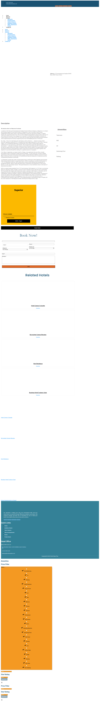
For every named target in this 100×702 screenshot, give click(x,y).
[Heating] (26, 656)
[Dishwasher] (26, 612)
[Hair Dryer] (26, 634)
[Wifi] (26, 595)
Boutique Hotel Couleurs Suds (38, 392)
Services (8, 18)
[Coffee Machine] (26, 582)
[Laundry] (26, 639)
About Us (7, 30)
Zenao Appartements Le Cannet (8, 500)
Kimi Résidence (38, 363)
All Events (10, 19)
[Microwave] (26, 617)
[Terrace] (26, 604)
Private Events (11, 20)
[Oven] (26, 621)
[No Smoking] (26, 665)
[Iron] (26, 643)
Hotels (9, 40)
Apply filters (4, 679)
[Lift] (26, 590)
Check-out (41, 247)
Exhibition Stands (12, 23)
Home (6, 29)
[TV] (26, 573)
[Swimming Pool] (26, 630)
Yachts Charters (12, 22)
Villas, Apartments (12, 24)
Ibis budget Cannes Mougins (38, 334)
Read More (38, 308)
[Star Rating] (4, 677)
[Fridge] (26, 652)
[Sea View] (26, 661)
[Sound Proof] (26, 586)
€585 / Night (18, 221)
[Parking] (26, 577)
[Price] (6, 671)
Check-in (15, 248)
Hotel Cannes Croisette (38, 305)
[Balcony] (26, 599)
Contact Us (8, 27)
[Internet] (26, 608)
